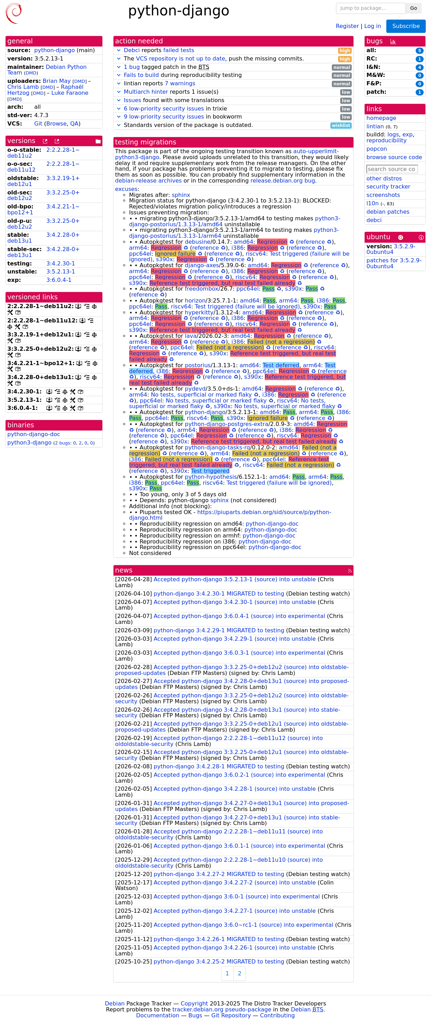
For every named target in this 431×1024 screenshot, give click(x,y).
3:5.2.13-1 (60, 271)
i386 (238, 247)
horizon (195, 300)
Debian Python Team (47, 70)
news (124, 570)
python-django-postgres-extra (226, 424)
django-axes (202, 265)
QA (74, 123)
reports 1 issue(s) (233, 92)
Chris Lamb (23, 87)
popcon (376, 148)
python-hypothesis (211, 477)
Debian (115, 1003)
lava (191, 336)
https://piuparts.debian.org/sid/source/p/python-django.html (230, 515)
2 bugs (62, 443)
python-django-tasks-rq (217, 447)
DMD (30, 73)
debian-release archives (148, 180)
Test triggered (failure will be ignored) (247, 306)
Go (413, 8)
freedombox (201, 288)
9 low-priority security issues (164, 116)
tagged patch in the (233, 67)
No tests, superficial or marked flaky (201, 394)
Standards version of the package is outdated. (233, 125)
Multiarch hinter (146, 91)
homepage (381, 118)
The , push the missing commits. (233, 59)
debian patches (387, 211)
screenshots (383, 195)
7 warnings (180, 83)
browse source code (394, 157)
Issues (132, 100)
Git (38, 123)
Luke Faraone (69, 93)
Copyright (194, 1003)
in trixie (233, 109)
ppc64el (140, 253)
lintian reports (233, 84)
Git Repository (231, 1015)
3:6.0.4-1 (59, 280)
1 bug (132, 67)
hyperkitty (199, 312)
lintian (375, 126)
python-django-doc (33, 434)
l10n (372, 203)
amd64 (243, 242)
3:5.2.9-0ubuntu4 (390, 249)
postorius (198, 365)
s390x (164, 259)
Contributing (277, 1015)
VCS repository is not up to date (180, 58)
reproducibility (386, 140)
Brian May (57, 81)
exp (407, 134)
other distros (384, 178)
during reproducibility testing (233, 75)
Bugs (195, 1015)
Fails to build (141, 75)
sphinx (181, 195)
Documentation (157, 1015)
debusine (197, 242)
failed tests (178, 50)
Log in (372, 25)
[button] (118, 50)
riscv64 (256, 253)
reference (311, 242)
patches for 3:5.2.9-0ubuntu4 (394, 263)
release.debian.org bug (282, 180)
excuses (126, 189)
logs (393, 134)
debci (373, 220)
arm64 (138, 247)
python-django (54, 50)
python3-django (29, 442)
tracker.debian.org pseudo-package (222, 1009)
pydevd (195, 388)
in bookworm (233, 117)
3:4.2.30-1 (60, 263)
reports (233, 51)
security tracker (388, 186)
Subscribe (406, 26)
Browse (56, 123)
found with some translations (233, 101)
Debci (132, 50)
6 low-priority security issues (164, 108)
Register (347, 25)
